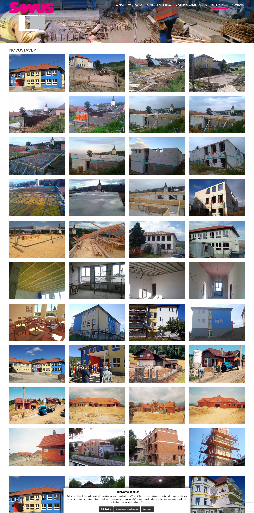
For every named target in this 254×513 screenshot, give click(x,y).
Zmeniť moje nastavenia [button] (127, 509)
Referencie (219, 5)
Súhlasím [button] (106, 509)
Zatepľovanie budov (191, 5)
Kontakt (238, 5)
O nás (120, 5)
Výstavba (135, 5)
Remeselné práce (159, 5)
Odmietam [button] (147, 509)
